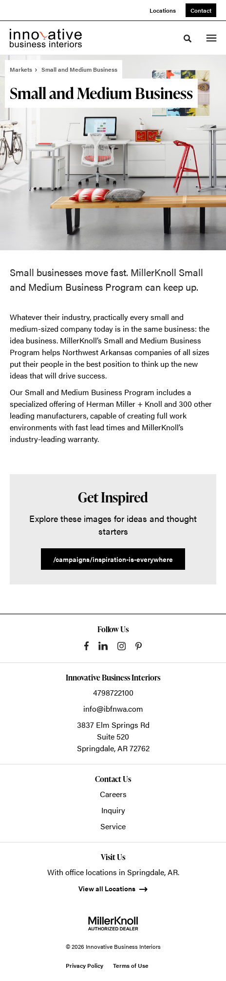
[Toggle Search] (187, 38)
